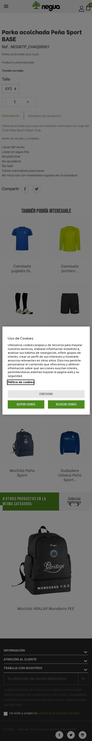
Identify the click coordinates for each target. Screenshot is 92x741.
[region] (46, 370)
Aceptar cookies (26, 404)
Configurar (46, 394)
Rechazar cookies (66, 404)
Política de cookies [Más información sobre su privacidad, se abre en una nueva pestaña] (21, 382)
